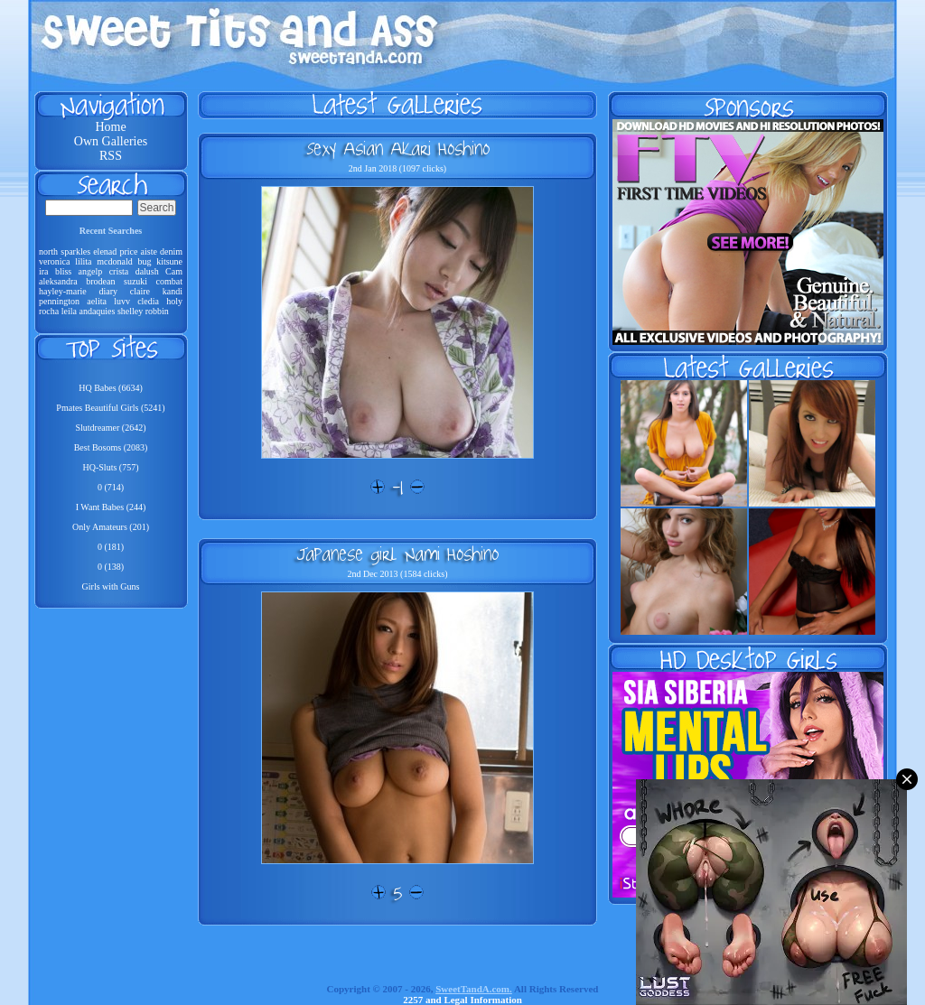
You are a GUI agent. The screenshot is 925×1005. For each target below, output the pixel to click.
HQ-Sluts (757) (111, 467)
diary (108, 291)
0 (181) (111, 547)
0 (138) (111, 567)
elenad (105, 251)
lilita (83, 261)
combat (169, 281)
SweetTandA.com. (473, 988)
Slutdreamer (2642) (110, 428)
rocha (49, 311)
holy (174, 301)
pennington (59, 301)
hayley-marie (63, 291)
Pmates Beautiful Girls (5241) (110, 408)
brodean (100, 281)
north (48, 251)
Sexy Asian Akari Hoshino (398, 148)
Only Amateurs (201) (110, 527)
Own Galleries (110, 141)
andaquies (97, 311)
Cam (173, 271)
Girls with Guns (111, 586)
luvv (122, 301)
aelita (97, 301)
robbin (157, 311)
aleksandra (58, 281)
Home (110, 127)
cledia (148, 301)
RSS (110, 156)
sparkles (75, 251)
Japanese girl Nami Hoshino (397, 553)
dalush (147, 271)
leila (69, 311)
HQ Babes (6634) (111, 388)
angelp (91, 271)
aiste (149, 251)
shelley (130, 311)
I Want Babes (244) (111, 507)
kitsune (169, 261)
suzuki (135, 281)
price (128, 251)
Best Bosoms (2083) (111, 447)
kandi (172, 291)
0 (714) (111, 487)
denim (171, 251)
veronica (54, 261)
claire (140, 291)
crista (119, 271)
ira (44, 271)
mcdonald (114, 261)
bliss (63, 271)
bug (144, 261)
